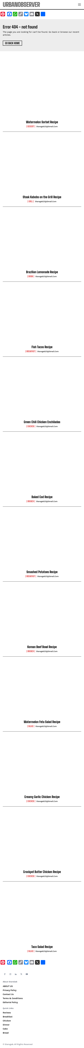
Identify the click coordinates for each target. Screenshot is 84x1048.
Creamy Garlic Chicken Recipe (42, 797)
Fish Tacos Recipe (42, 347)
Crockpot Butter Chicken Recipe (42, 872)
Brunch (30, 501)
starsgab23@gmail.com (47, 126)
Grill (31, 201)
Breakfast (30, 351)
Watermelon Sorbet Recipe (42, 122)
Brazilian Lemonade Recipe (42, 272)
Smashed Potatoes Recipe (42, 572)
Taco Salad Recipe (42, 947)
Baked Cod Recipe (42, 497)
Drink (30, 276)
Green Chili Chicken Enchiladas (42, 422)
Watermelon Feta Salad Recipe (42, 722)
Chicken (30, 426)
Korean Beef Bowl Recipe (42, 647)
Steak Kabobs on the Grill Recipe (42, 197)
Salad (30, 726)
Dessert (30, 126)
